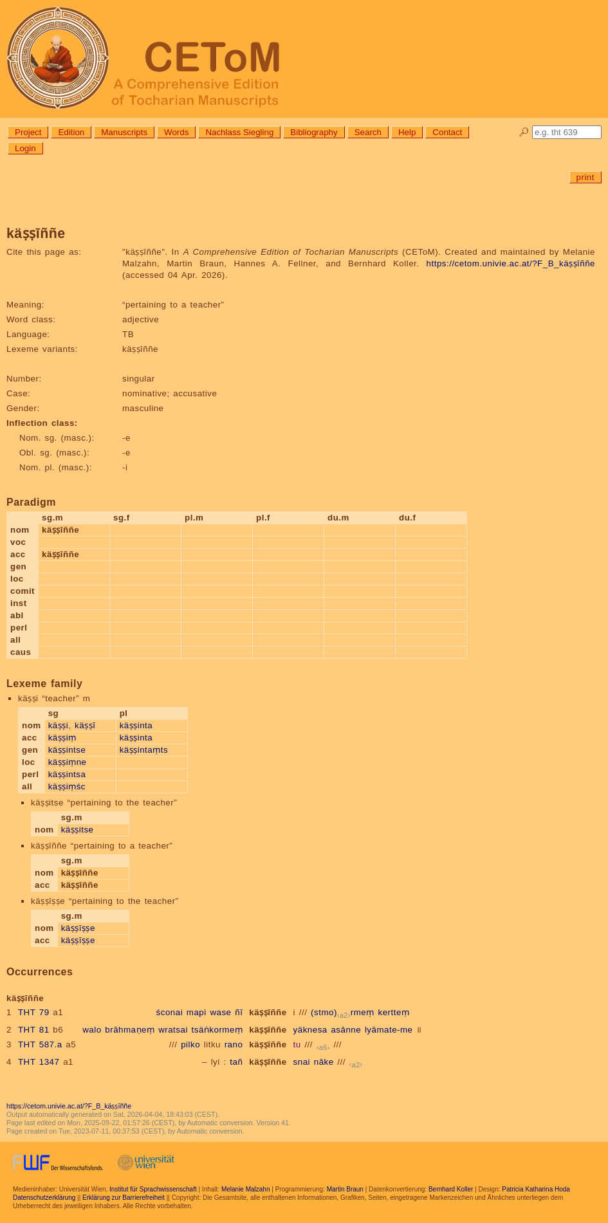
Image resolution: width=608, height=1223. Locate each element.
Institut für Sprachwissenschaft (153, 1189)
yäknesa (310, 1029)
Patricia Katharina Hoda (536, 1189)
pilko (190, 1044)
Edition (71, 132)
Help (407, 132)
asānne (346, 1029)
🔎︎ (524, 132)
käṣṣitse (77, 829)
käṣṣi (58, 725)
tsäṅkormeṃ (217, 1029)
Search (368, 132)
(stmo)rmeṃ (342, 1012)
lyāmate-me (389, 1029)
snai (301, 1062)
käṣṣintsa (67, 774)
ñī (239, 1012)
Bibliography (313, 132)
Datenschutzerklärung (44, 1197)
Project (28, 132)
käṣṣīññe (267, 1012)
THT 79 (34, 1012)
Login (25, 148)
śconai (169, 1012)
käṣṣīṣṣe (78, 928)
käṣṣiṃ (62, 737)
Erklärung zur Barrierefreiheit (123, 1197)
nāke (324, 1062)
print (585, 177)
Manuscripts (124, 132)
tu (297, 1044)
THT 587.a (40, 1044)
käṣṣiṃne (67, 762)
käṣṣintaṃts (144, 750)
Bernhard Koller (450, 1189)
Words (176, 132)
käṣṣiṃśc (67, 786)
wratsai (173, 1029)
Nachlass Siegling (239, 132)
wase (220, 1012)
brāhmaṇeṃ (129, 1029)
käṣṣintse (67, 750)
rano (234, 1044)
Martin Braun (345, 1189)
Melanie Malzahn (245, 1189)
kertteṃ (394, 1012)
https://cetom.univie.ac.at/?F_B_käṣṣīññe (511, 263)
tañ (236, 1062)
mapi (197, 1012)
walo (91, 1029)
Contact (447, 132)
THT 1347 (39, 1062)
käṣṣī (85, 725)
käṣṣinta (136, 725)
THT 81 (34, 1029)
